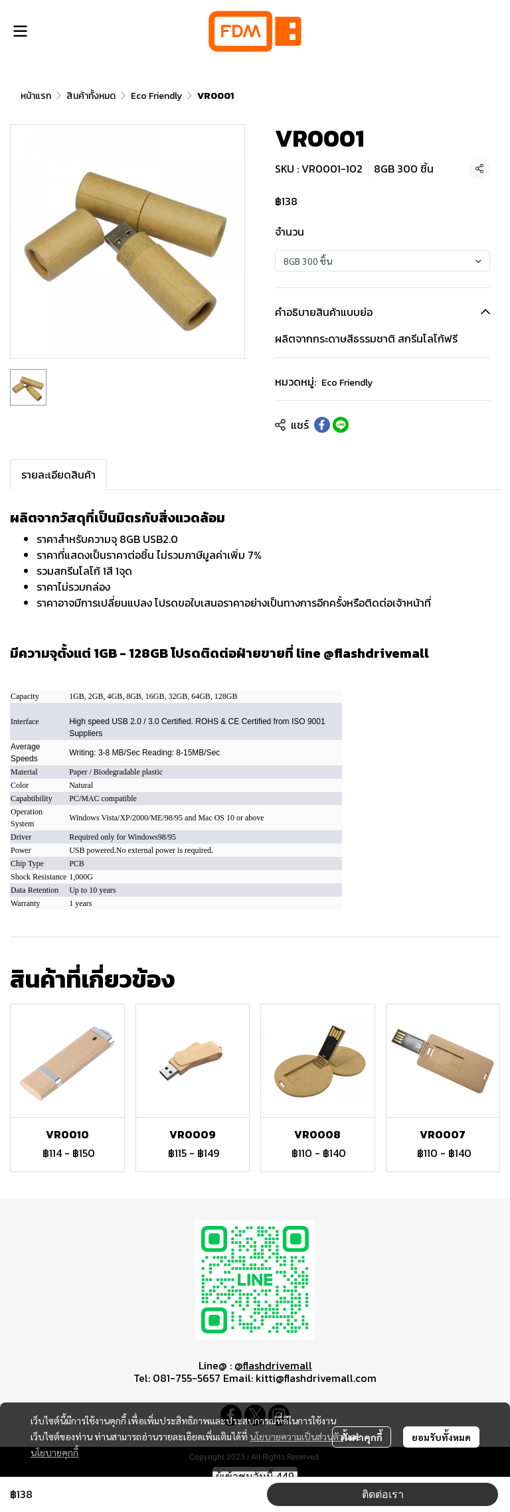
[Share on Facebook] (322, 425)
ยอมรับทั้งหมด (441, 1437)
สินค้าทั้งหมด (91, 96)
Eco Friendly (156, 96)
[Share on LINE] (341, 425)
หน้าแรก (36, 96)
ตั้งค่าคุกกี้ (361, 1437)
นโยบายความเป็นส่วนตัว (296, 1436)
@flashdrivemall (273, 1365)
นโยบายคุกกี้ (54, 1452)
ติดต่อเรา (383, 1494)
